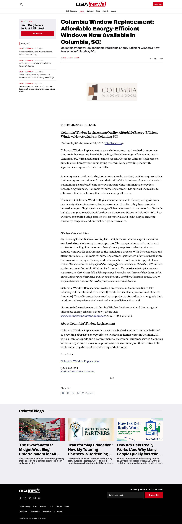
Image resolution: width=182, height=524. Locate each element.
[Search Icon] (21, 4)
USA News (74, 57)
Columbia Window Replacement (80, 361)
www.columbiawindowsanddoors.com (83, 316)
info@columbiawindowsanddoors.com (77, 371)
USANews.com (113, 143)
